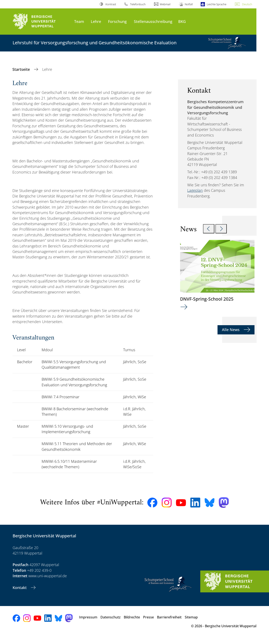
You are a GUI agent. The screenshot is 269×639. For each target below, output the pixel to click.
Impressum (88, 617)
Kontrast (110, 4)
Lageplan (195, 190)
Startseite (21, 69)
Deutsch (247, 4)
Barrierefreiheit (169, 617)
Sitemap (191, 617)
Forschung (117, 21)
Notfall (189, 4)
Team (79, 21)
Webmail (165, 4)
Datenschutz (110, 617)
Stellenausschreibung (153, 21)
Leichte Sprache (216, 4)
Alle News (231, 329)
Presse (148, 617)
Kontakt (20, 587)
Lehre (96, 21)
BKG (182, 21)
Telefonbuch (138, 4)
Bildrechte (132, 617)
